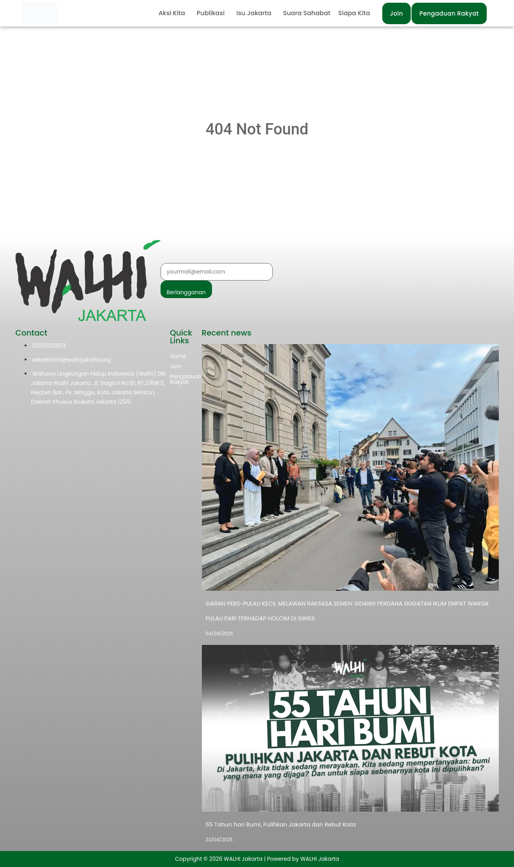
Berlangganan (186, 292)
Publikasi (211, 13)
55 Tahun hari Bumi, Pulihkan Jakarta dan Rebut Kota (278, 824)
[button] (174, 13)
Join (175, 366)
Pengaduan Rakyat (186, 379)
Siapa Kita (354, 13)
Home (178, 356)
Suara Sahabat (306, 13)
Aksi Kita (172, 13)
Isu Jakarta (253, 13)
